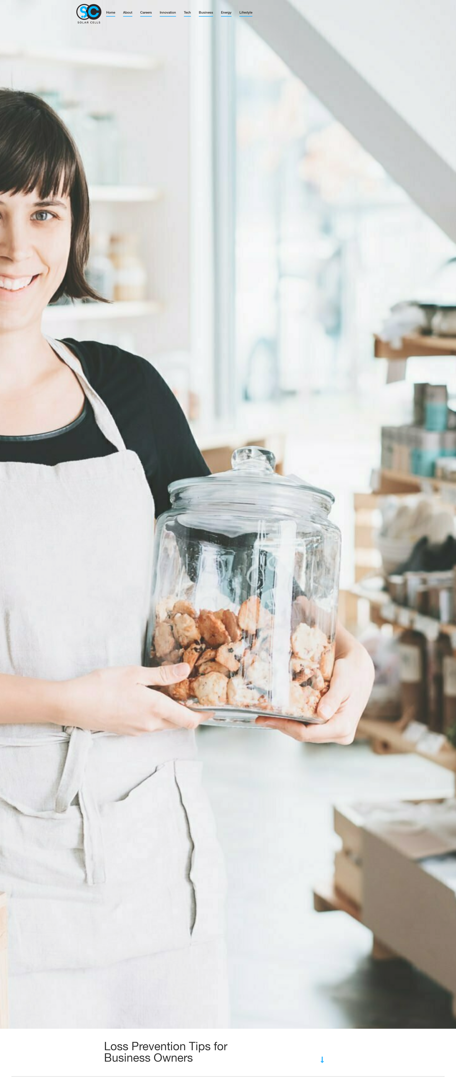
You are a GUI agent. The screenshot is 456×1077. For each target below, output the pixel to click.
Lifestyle (245, 12)
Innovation (168, 12)
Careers (146, 12)
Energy (226, 12)
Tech (187, 12)
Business (206, 12)
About (127, 12)
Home (110, 12)
